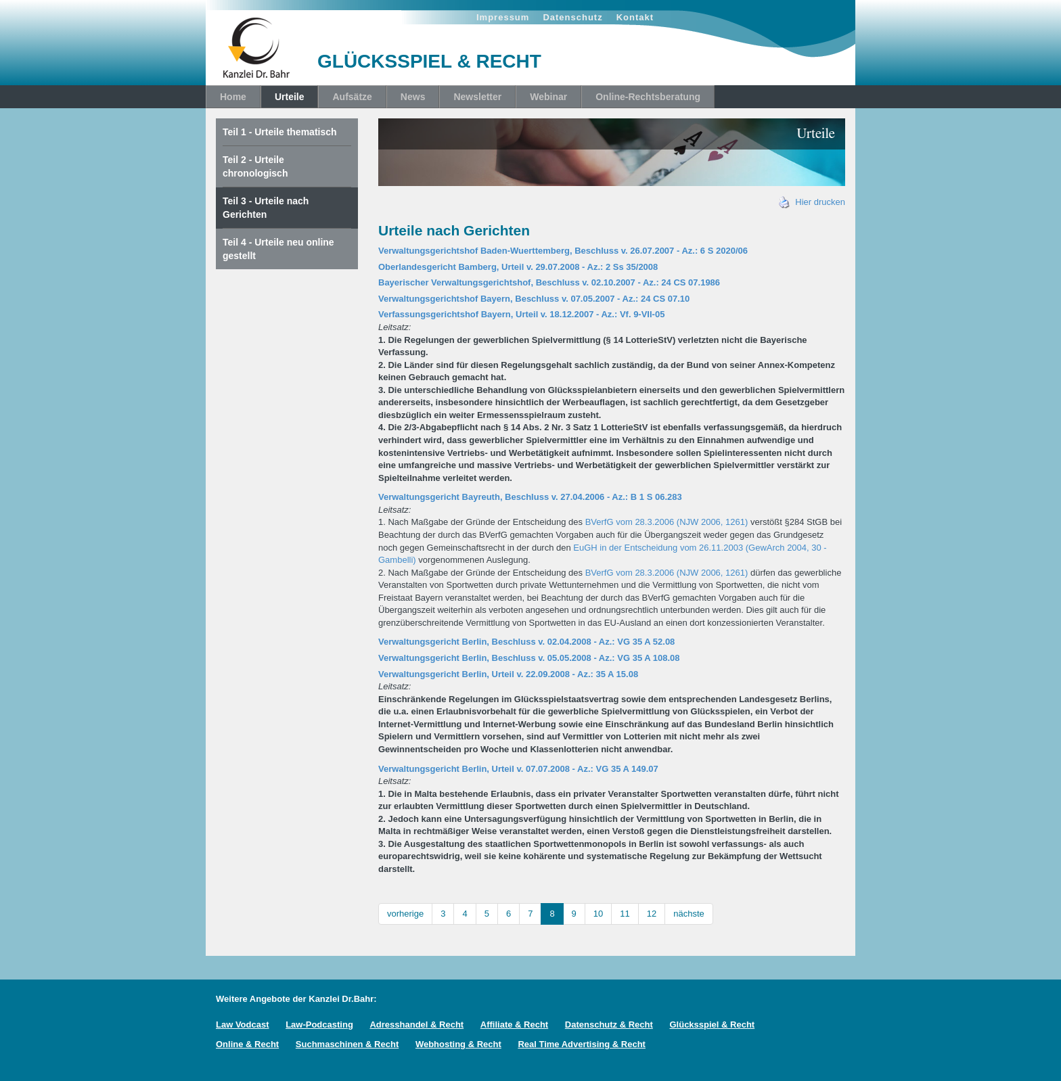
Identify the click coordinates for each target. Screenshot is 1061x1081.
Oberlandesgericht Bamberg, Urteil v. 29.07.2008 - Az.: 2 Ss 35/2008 (518, 267)
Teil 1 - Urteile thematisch (280, 132)
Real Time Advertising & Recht (582, 1044)
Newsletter (477, 96)
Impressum (502, 17)
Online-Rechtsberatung (647, 96)
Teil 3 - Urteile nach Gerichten (266, 208)
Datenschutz (572, 17)
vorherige (405, 913)
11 (624, 913)
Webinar (548, 96)
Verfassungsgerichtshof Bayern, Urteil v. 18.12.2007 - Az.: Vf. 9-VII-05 (521, 314)
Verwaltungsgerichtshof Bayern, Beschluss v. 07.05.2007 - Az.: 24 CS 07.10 (534, 299)
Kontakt (635, 17)
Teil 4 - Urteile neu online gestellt (278, 249)
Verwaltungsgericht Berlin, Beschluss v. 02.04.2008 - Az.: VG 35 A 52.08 (526, 642)
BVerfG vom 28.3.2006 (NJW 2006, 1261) (666, 522)
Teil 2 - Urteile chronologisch (255, 166)
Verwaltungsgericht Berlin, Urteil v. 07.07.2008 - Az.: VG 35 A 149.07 (518, 769)
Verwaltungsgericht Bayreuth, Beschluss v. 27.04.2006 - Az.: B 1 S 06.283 (530, 497)
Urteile (289, 96)
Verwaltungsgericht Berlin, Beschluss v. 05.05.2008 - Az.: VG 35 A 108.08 (529, 658)
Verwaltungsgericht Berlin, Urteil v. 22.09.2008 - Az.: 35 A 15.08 (508, 674)
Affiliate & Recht (514, 1024)
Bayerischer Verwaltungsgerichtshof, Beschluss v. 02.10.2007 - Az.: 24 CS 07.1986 (549, 282)
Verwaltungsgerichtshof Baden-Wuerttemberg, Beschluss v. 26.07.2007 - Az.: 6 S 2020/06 (563, 251)
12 (651, 913)
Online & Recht (247, 1044)
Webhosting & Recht (458, 1044)
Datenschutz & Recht (609, 1024)
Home (233, 96)
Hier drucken (812, 202)
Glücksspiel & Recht (711, 1024)
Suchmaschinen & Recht (347, 1044)
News (413, 96)
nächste (688, 913)
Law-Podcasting (319, 1024)
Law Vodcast (242, 1024)
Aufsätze (351, 96)
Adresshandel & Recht (416, 1024)
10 (598, 913)
